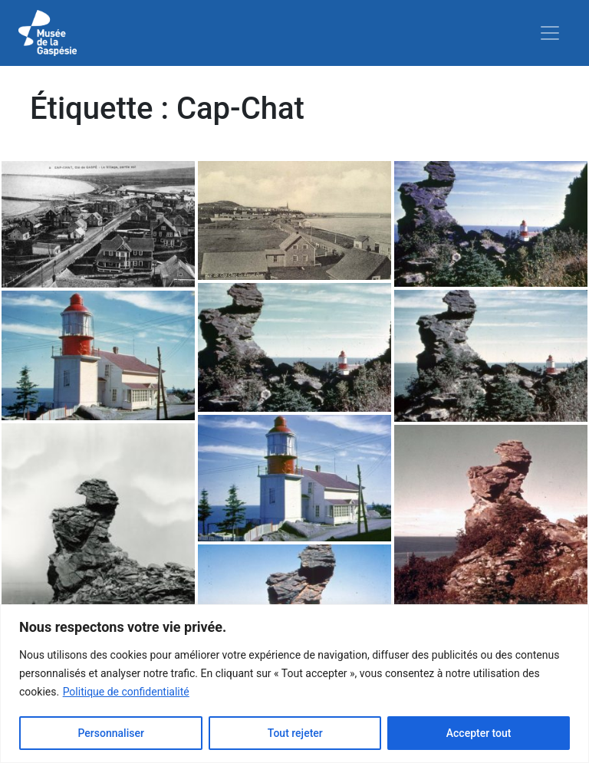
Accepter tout (479, 733)
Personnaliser (110, 733)
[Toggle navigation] (550, 33)
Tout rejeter (295, 733)
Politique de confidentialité (126, 692)
